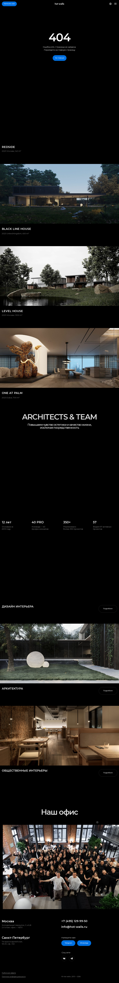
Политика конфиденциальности (14, 977)
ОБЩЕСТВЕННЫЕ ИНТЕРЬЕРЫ (24, 770)
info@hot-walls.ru (74, 926)
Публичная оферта (9, 973)
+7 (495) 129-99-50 (74, 921)
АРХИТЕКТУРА (12, 688)
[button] (9, 4)
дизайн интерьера (17, 606)
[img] (59, 653)
